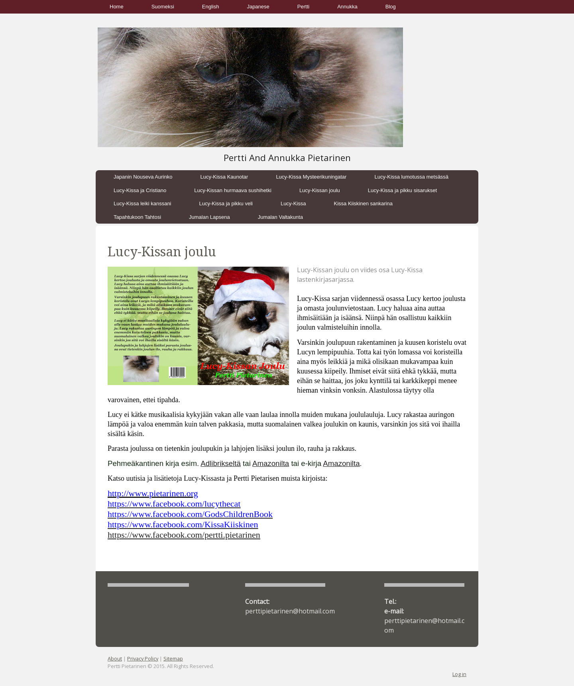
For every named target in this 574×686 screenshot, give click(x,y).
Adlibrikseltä (221, 463)
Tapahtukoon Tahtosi (137, 217)
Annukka (347, 7)
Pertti (303, 7)
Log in (459, 674)
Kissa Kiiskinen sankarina (363, 203)
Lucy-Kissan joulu (319, 190)
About (115, 658)
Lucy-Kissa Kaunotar (224, 177)
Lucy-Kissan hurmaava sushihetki (232, 190)
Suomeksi (162, 7)
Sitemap (173, 658)
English (210, 7)
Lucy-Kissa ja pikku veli (226, 203)
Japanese (258, 7)
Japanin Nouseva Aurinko (143, 177)
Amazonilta (270, 463)
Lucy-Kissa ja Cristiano (140, 190)
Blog (390, 7)
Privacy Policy (142, 658)
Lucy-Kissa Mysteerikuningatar (311, 177)
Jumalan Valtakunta (280, 217)
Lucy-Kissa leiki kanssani (142, 203)
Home (117, 7)
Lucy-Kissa (293, 203)
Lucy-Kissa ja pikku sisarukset (402, 190)
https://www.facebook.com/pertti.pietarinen (184, 535)
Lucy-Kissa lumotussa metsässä (411, 177)
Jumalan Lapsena (209, 217)
